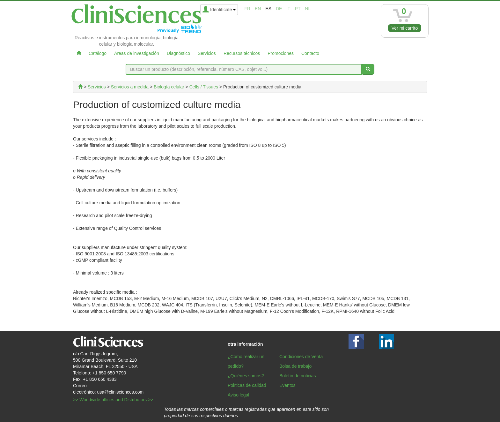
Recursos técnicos (242, 53)
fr (247, 8)
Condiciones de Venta (301, 356)
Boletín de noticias (297, 375)
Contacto (310, 53)
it (288, 8)
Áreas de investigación (136, 53)
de (279, 8)
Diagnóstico (178, 53)
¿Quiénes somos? (246, 375)
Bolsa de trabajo (295, 366)
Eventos (287, 385)
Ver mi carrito (405, 28)
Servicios (207, 53)
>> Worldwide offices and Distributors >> (113, 399)
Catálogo (98, 53)
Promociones (281, 53)
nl (308, 8)
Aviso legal (238, 394)
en (258, 8)
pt (298, 8)
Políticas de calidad (247, 385)
